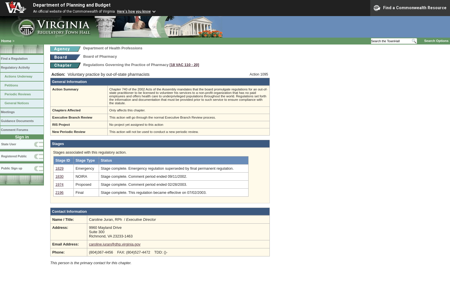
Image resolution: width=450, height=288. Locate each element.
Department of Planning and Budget (71, 5)
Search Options (436, 40)
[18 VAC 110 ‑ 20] (184, 65)
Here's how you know (134, 11)
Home (6, 41)
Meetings (8, 112)
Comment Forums (14, 130)
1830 (59, 176)
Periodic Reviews (18, 94)
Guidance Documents (17, 121)
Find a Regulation (14, 58)
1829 (59, 168)
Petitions (11, 85)
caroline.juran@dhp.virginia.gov (114, 244)
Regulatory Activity (15, 67)
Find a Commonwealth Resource (410, 8)
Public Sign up (11, 168)
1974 (59, 184)
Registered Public (14, 156)
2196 (59, 192)
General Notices (17, 103)
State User (8, 144)
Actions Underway (18, 76)
